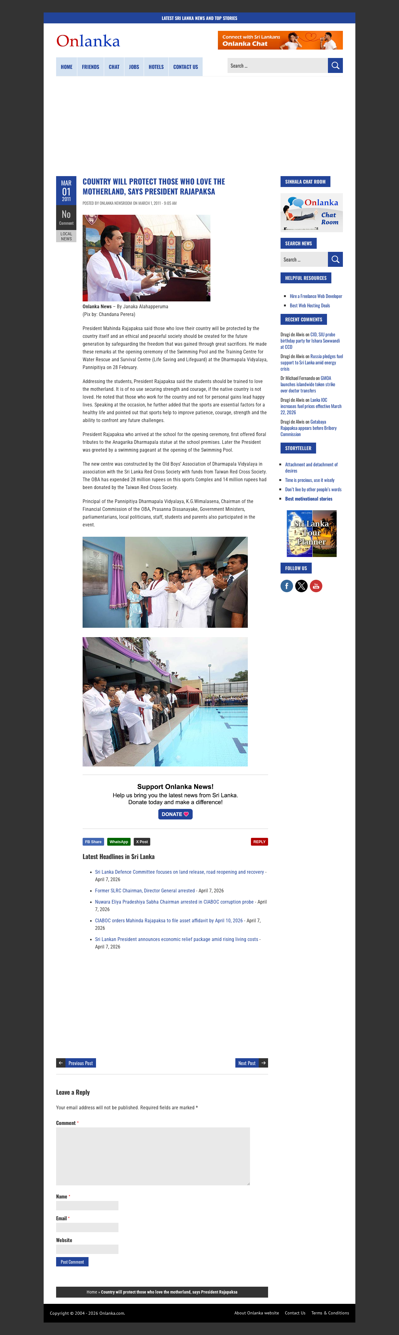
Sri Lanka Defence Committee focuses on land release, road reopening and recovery (179, 872)
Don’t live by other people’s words (313, 489)
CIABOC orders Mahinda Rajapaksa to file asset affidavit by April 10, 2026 (169, 921)
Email (63, 1218)
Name (63, 1196)
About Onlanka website (256, 1313)
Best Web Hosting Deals (310, 305)
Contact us (185, 66)
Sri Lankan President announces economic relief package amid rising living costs (176, 939)
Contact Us (295, 1313)
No (66, 213)
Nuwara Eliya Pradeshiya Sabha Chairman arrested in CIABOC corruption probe (174, 902)
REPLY (259, 842)
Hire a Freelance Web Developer (316, 295)
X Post (142, 842)
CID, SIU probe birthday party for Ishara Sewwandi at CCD (310, 340)
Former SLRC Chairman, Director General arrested (145, 891)
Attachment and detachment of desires (311, 467)
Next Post (247, 1062)
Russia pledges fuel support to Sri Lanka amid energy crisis (312, 362)
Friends (90, 66)
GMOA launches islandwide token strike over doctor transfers (308, 384)
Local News (66, 236)
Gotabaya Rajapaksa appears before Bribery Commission (309, 427)
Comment (66, 223)
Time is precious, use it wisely (309, 479)
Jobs (134, 66)
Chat (114, 66)
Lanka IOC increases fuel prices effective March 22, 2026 (311, 405)
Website (64, 1240)
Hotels (156, 66)
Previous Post (81, 1062)
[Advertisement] (199, 126)
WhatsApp (119, 842)
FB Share (93, 842)
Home (66, 66)
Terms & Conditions (330, 1313)
